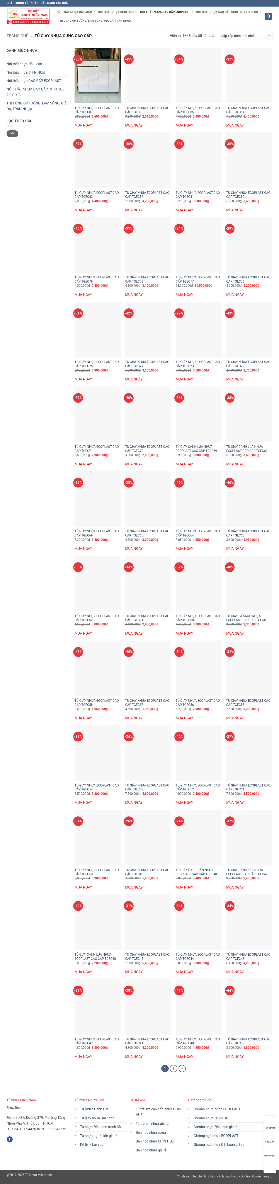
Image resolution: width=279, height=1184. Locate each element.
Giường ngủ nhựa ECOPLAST (216, 1136)
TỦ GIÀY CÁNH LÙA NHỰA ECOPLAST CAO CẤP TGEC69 (196, 449)
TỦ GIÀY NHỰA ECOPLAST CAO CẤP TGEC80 (248, 195)
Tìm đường (269, 1123)
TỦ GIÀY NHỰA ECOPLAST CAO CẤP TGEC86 (147, 110)
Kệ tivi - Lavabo (91, 1144)
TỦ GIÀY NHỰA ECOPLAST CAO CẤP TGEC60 (198, 618)
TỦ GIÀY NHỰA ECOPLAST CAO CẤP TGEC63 (248, 533)
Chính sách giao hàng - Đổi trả (229, 1176)
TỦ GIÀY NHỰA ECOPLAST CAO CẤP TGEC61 (147, 618)
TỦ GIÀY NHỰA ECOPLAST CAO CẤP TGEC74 (147, 364)
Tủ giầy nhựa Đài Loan (97, 1118)
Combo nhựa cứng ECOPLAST (217, 1109)
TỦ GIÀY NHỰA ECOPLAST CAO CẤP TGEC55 (248, 703)
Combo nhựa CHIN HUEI (212, 1118)
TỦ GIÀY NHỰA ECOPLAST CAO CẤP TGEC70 (147, 449)
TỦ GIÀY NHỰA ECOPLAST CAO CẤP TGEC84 (248, 110)
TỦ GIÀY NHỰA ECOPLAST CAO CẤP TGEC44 (198, 957)
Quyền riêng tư (262, 1176)
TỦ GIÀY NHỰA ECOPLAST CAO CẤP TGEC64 (198, 533)
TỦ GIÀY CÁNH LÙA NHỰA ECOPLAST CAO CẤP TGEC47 (246, 872)
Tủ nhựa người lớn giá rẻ (98, 1136)
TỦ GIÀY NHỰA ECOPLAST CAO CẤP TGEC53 (147, 788)
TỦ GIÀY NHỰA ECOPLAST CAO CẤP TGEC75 (97, 364)
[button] (268, 16)
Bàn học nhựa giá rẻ (151, 1150)
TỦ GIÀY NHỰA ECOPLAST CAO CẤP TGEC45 (147, 957)
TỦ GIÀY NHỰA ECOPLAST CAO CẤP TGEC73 (198, 364)
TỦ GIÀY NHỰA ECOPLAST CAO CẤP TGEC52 (198, 788)
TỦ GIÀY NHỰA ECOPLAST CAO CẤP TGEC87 (97, 110)
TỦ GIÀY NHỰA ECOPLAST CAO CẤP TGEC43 (248, 957)
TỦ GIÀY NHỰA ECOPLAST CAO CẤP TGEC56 (198, 703)
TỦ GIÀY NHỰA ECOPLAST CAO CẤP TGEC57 (147, 703)
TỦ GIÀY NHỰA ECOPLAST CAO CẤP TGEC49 (147, 872)
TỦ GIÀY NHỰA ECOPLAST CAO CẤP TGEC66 (97, 533)
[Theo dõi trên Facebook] (10, 1139)
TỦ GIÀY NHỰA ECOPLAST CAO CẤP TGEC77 (198, 279)
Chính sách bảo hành (192, 1176)
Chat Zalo (269, 1137)
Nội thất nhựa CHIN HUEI (117, 12)
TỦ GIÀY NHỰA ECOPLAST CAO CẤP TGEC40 (198, 1041)
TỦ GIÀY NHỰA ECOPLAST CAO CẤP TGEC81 (198, 195)
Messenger (269, 1151)
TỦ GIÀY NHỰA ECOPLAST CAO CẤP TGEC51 (248, 788)
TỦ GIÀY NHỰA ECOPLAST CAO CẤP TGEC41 (147, 1041)
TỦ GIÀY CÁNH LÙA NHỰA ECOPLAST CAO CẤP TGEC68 (246, 449)
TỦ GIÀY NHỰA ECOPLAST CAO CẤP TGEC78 (147, 279)
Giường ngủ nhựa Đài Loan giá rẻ (219, 1144)
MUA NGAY (83, 125)
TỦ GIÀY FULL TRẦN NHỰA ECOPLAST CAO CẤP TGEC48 (196, 872)
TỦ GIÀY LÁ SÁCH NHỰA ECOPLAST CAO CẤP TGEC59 (246, 618)
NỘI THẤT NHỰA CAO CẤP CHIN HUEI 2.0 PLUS (228, 12)
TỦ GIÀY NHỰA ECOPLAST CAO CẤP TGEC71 (97, 449)
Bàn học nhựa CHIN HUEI (155, 1141)
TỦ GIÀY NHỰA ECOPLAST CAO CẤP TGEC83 (97, 195)
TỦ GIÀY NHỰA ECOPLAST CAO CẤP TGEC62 (97, 618)
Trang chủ (18, 35)
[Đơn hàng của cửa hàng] (245, 36)
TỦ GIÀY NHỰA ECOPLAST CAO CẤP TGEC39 (248, 1041)
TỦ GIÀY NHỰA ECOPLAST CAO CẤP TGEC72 (248, 364)
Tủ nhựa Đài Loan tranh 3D (100, 1127)
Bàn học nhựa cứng (151, 1132)
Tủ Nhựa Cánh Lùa (94, 1109)
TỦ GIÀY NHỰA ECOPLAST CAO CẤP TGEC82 (147, 195)
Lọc (12, 133)
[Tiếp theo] (182, 1068)
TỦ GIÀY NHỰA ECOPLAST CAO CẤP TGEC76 (248, 279)
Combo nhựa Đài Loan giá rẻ (216, 1127)
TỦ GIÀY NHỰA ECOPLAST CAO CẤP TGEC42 (97, 1041)
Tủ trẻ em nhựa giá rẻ (152, 1124)
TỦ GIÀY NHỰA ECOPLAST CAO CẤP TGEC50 (97, 872)
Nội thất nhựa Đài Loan (76, 12)
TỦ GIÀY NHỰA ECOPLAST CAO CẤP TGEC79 (97, 279)
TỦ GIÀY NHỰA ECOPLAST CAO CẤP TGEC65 (147, 533)
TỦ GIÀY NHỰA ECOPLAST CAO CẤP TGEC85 (198, 110)
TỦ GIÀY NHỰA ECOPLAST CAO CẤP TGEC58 (97, 703)
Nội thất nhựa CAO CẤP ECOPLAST (166, 12)
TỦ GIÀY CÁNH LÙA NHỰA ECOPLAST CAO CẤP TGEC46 (95, 957)
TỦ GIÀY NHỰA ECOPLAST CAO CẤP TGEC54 (97, 788)
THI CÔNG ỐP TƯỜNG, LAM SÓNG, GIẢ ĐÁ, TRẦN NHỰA (94, 20)
